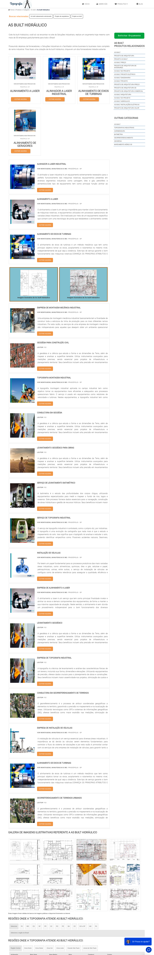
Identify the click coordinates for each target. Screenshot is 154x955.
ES (34, 875)
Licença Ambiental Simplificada (88, 925)
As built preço (120, 62)
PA (96, 875)
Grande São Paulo (74, 896)
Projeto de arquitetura (62, 16)
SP (40, 875)
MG (28, 875)
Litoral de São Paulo (89, 896)
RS (57, 875)
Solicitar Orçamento (129, 36)
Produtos (121, 4)
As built (117, 52)
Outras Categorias (126, 118)
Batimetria (118, 134)
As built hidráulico (122, 101)
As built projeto (121, 81)
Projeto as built (77, 16)
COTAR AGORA (20, 99)
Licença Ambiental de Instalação (89, 931)
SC (51, 875)
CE (75, 875)
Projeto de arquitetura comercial (128, 91)
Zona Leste (60, 896)
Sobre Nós (101, 4)
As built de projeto (122, 71)
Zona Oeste (39, 896)
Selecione (14, 875)
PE (63, 875)
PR (45, 875)
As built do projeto (122, 98)
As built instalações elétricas (126, 104)
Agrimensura (119, 131)
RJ (22, 875)
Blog (140, 4)
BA (69, 875)
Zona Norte (28, 896)
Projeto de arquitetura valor (126, 108)
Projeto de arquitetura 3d (125, 88)
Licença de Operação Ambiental (88, 921)
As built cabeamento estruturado (41, 16)
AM (90, 875)
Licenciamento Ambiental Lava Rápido (91, 934)
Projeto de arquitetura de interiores (125, 66)
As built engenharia (122, 78)
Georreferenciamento (123, 138)
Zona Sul (50, 896)
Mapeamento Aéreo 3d (123, 144)
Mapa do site (127, 928)
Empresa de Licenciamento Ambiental (91, 928)
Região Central (15, 896)
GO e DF (82, 875)
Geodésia (118, 141)
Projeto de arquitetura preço (127, 84)
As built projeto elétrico (124, 74)
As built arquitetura (122, 94)
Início (85, 4)
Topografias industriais (124, 128)
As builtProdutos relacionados (129, 44)
